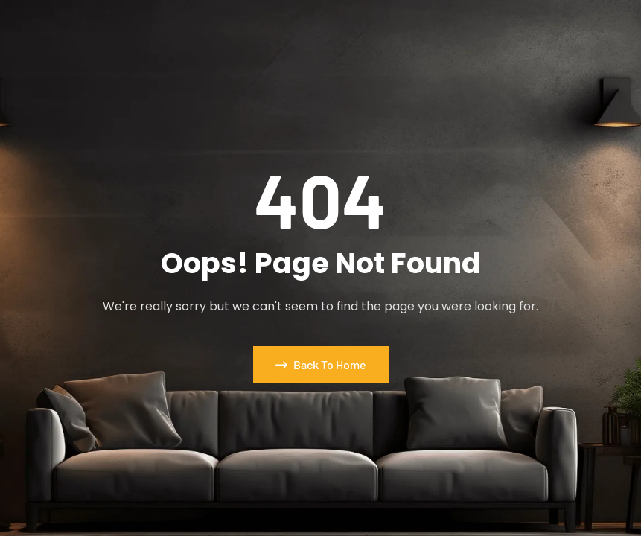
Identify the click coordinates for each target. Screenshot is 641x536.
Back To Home (320, 364)
